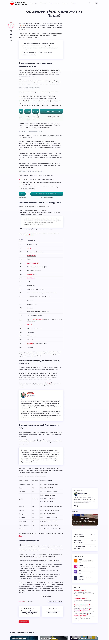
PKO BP (29, 248)
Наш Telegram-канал (31, 396)
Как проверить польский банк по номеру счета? (36, 46)
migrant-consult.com (79, 536)
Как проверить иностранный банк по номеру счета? (37, 52)
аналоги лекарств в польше (81, 605)
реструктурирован (38, 319)
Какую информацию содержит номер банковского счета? (39, 43)
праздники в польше (79, 598)
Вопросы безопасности (29, 55)
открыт (22, 25)
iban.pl (48, 383)
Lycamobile (81, 576)
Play (80, 570)
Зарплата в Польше (79, 590)
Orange (80, 559)
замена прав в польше (80, 615)
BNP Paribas (30, 325)
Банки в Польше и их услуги (55, 601)
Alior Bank (30, 343)
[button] (90, 3)
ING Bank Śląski (31, 255)
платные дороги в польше (81, 610)
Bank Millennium (31, 274)
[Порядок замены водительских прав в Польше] (85, 520)
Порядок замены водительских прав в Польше (84, 522)
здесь (20, 535)
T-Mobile (81, 565)
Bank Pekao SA (31, 278)
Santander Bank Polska (33, 263)
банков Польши (28, 235)
